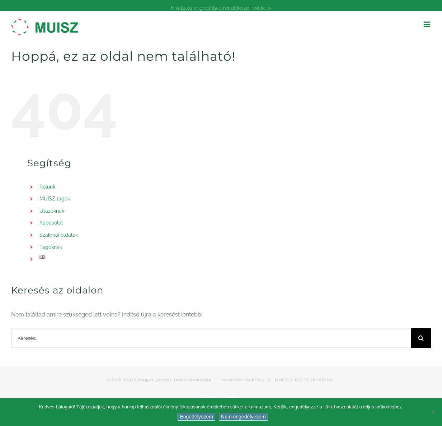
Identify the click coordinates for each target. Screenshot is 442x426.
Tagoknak (50, 247)
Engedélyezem (196, 417)
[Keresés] (421, 338)
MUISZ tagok (54, 199)
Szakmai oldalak (58, 235)
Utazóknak (51, 211)
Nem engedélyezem (243, 417)
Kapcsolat (51, 223)
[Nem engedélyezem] (433, 412)
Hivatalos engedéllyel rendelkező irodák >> (221, 8)
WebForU (255, 380)
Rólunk (47, 187)
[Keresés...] (211, 338)
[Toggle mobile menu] (427, 24)
